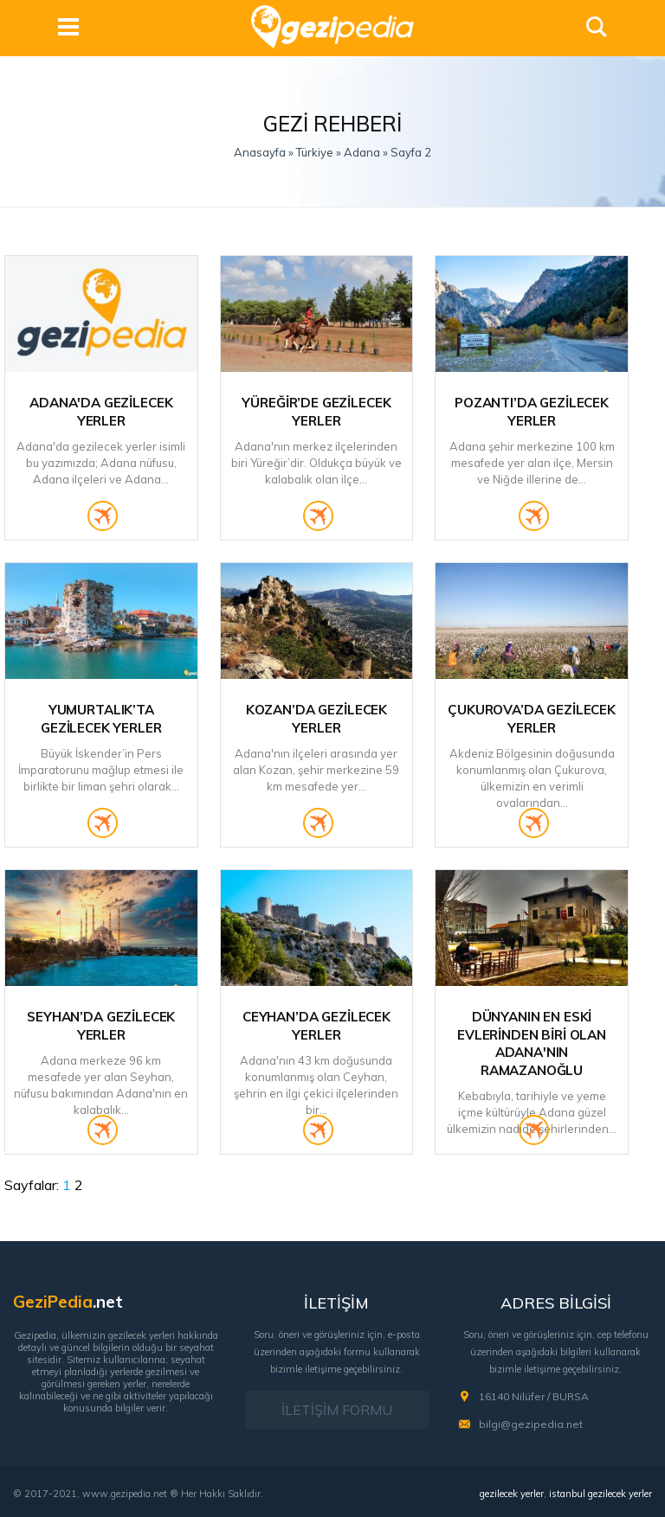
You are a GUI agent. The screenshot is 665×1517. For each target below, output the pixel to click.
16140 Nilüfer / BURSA (534, 1396)
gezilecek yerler (512, 1494)
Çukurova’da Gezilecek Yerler (532, 718)
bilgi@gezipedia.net (531, 1424)
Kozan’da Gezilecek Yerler (316, 718)
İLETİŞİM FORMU (336, 1409)
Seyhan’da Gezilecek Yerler (101, 1025)
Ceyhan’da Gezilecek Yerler (316, 1025)
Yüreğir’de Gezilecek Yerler (316, 411)
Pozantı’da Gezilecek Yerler (532, 411)
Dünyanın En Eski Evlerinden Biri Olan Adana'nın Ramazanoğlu (531, 1043)
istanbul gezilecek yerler (600, 1494)
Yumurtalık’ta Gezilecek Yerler (101, 718)
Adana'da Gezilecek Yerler (100, 411)
